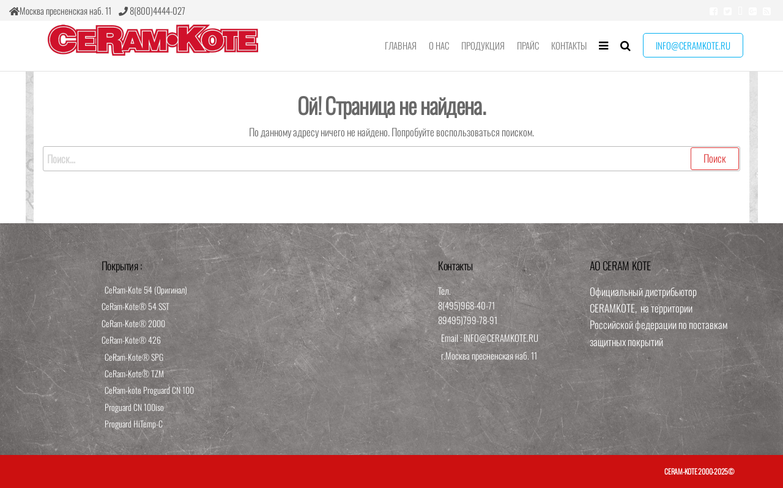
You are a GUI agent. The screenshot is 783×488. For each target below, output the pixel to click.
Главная (401, 45)
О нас (439, 45)
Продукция (483, 45)
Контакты (569, 45)
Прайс (528, 45)
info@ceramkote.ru (693, 45)
